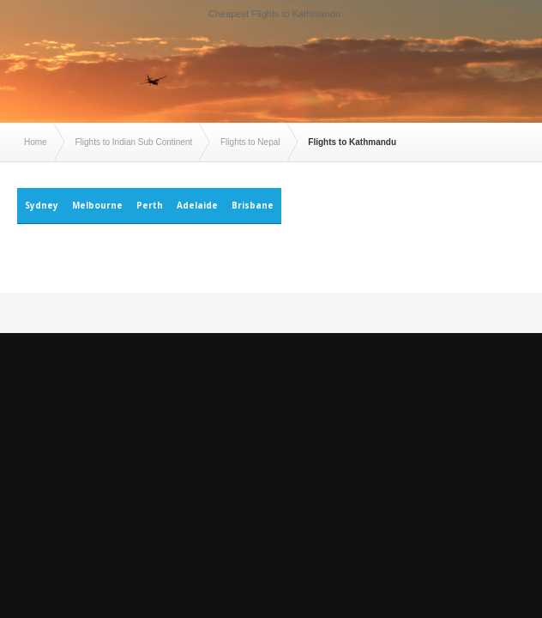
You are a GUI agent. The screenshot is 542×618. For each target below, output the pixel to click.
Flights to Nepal (250, 142)
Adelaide (197, 205)
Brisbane (253, 205)
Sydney (41, 205)
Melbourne (97, 205)
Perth (149, 205)
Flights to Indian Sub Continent (133, 142)
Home (35, 142)
